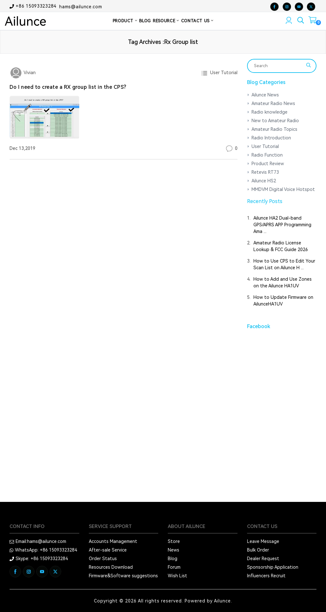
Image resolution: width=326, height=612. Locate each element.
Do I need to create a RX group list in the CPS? (68, 87)
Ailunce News (265, 94)
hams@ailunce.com (80, 6)
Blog (172, 558)
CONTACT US (197, 20)
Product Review (268, 163)
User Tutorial (222, 72)
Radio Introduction (271, 137)
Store (174, 541)
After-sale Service (108, 549)
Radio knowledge (269, 112)
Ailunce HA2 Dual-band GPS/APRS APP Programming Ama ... (282, 224)
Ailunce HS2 (264, 180)
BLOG (145, 20)
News (173, 549)
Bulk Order (258, 549)
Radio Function (267, 155)
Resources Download (111, 567)
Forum (174, 567)
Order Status (103, 558)
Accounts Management (113, 541)
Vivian (29, 72)
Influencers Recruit (266, 575)
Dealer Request (263, 558)
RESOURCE (166, 20)
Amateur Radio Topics (274, 129)
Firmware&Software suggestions (123, 575)
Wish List (177, 575)
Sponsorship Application (272, 567)
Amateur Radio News (273, 103)
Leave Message (263, 541)
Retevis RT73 (265, 172)
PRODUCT (125, 20)
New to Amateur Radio (275, 120)
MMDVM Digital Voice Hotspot (283, 189)
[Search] (278, 66)
